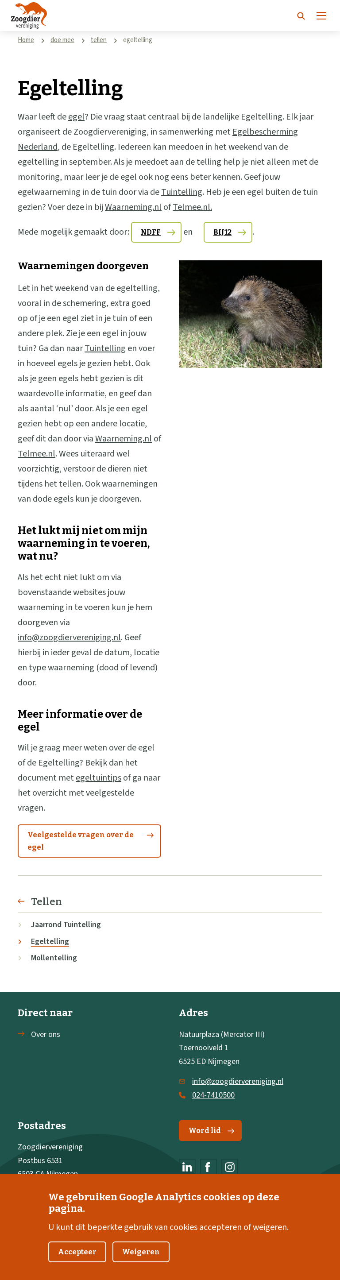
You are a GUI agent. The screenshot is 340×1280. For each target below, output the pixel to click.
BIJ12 (222, 232)
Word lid (211, 1130)
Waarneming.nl (133, 207)
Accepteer (77, 1263)
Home (26, 40)
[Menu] (321, 15)
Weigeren (141, 1263)
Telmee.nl (36, 454)
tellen (99, 40)
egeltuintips (98, 778)
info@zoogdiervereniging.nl (69, 637)
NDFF (151, 232)
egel (76, 117)
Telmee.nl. (192, 207)
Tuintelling (181, 192)
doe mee (62, 40)
